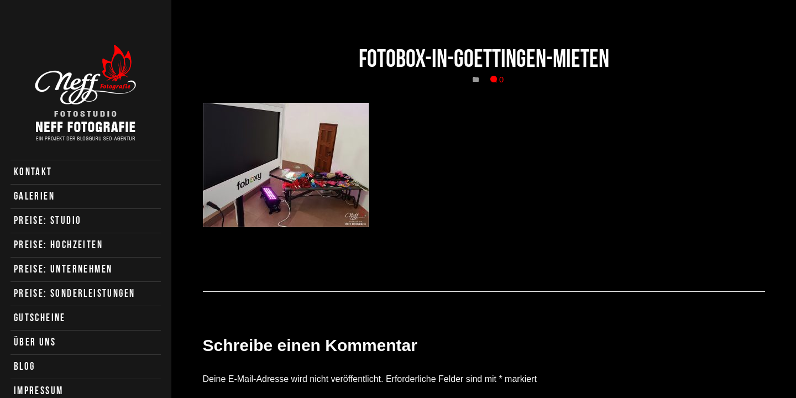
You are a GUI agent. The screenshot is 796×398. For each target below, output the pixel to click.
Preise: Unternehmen (63, 269)
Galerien (34, 196)
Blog (24, 366)
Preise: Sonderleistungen (74, 293)
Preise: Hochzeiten (58, 244)
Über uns (35, 342)
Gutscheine (40, 317)
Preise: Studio (48, 220)
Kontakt (33, 171)
